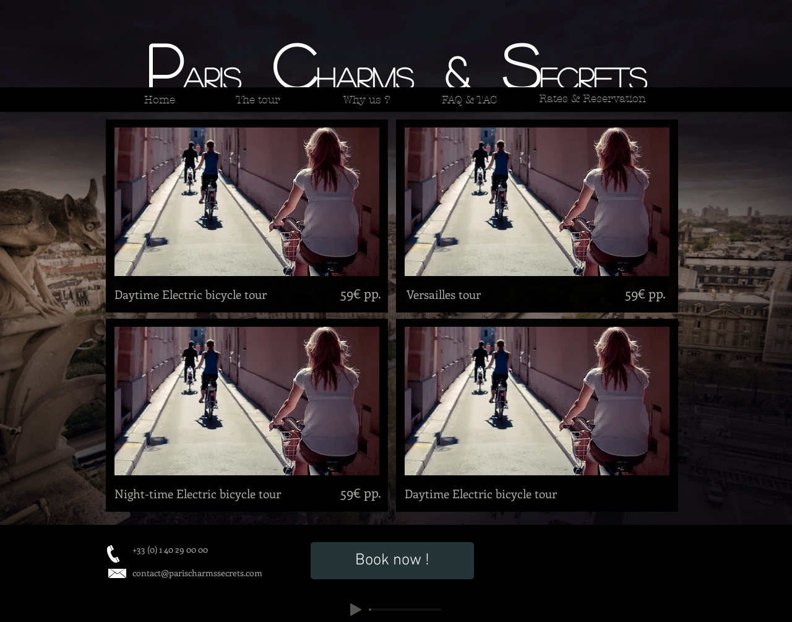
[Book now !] (392, 560)
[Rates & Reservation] (592, 98)
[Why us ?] (366, 99)
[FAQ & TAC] (469, 99)
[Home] (159, 99)
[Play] (355, 609)
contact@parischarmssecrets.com (197, 573)
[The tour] (258, 99)
